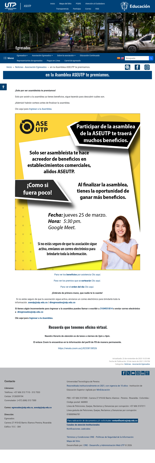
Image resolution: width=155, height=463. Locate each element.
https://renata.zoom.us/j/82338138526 (77, 348)
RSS (97, 9)
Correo (88, 9)
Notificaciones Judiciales (78, 429)
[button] (150, 17)
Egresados (21, 55)
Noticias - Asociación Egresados (31, 67)
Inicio (52, 4)
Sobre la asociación (65, 55)
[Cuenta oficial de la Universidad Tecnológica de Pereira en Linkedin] (143, 373)
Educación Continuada (90, 55)
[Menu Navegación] (9, 58)
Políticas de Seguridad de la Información (114, 437)
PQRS (78, 4)
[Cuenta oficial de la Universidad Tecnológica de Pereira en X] (128, 373)
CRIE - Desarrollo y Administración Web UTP (104, 445)
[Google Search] (137, 58)
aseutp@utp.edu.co (38, 302)
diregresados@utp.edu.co (62, 302)
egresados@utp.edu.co (22, 407)
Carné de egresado (73, 61)
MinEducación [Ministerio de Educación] (103, 390)
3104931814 (106, 308)
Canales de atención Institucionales (83, 425)
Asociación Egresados (41, 55)
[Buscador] (151, 58)
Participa (77, 9)
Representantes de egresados (29, 61)
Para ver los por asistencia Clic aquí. (77, 274)
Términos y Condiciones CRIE (80, 437)
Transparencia (62, 9)
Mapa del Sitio (65, 4)
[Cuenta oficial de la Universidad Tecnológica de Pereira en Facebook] (124, 373)
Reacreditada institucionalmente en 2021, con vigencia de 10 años (97, 386)
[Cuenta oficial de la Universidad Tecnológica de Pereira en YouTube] (133, 373)
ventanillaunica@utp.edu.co (124, 420)
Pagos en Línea (53, 61)
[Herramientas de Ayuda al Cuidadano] (147, 373)
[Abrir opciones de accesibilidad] (3, 87)
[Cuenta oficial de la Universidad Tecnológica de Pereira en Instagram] (138, 373)
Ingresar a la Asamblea (40, 109)
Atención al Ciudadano (95, 4)
